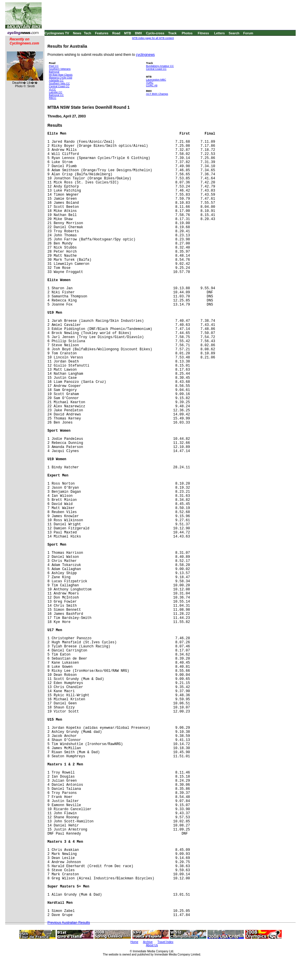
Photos (187, 33)
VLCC (52, 89)
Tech (87, 33)
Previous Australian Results (68, 923)
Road (116, 33)
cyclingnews (145, 55)
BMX (138, 33)
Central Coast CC (59, 86)
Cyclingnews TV (57, 33)
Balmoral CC (56, 95)
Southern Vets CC (59, 83)
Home (134, 942)
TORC (149, 82)
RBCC (52, 98)
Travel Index (165, 942)
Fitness (203, 33)
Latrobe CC (55, 92)
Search (234, 33)
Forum (248, 33)
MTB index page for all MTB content (153, 38)
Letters (219, 33)
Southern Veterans (60, 68)
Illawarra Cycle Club (60, 77)
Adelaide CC (56, 80)
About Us (152, 945)
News (77, 33)
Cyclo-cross (155, 33)
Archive (147, 942)
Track (172, 33)
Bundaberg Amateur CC (160, 66)
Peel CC (54, 66)
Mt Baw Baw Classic (61, 74)
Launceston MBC (156, 79)
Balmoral (54, 71)
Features (102, 33)
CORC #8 (151, 85)
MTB (127, 33)
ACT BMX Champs (157, 93)
